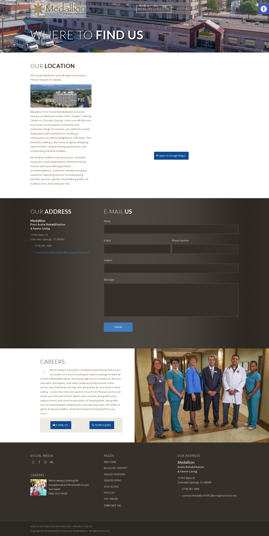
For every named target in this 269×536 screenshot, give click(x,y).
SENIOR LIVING (112, 480)
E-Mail (107, 240)
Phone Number (180, 240)
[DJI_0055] (60, 96)
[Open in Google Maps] (171, 156)
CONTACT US (112, 505)
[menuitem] (154, 9)
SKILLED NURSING (114, 474)
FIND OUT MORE (58, 493)
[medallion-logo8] (58, 9)
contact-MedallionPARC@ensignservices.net (62, 252)
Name (107, 221)
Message (109, 279)
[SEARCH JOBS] (101, 425)
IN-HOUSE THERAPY (115, 468)
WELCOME (110, 462)
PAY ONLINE (111, 499)
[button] (263, 9)
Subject (108, 260)
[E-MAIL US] (60, 425)
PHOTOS (109, 492)
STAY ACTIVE (111, 486)
